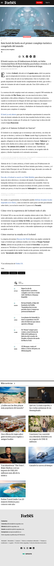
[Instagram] (27, 548)
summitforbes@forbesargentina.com (14, 529)
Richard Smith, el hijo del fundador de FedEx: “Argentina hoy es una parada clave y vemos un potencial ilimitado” (30, 307)
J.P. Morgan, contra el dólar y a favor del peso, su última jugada (30, 349)
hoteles (13, 273)
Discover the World (23, 239)
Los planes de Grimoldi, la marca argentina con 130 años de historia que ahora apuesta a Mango (30, 321)
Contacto (17, 540)
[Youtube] (30, 548)
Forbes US (19, 264)
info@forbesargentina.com (12, 526)
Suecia (21, 273)
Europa (5, 273)
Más (29, 283)
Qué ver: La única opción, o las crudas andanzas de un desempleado (40, 408)
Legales (11, 543)
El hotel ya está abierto (8, 114)
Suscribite (39, 2)
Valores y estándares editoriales (30, 540)
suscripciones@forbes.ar (15, 532)
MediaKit (3, 540)
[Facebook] (21, 548)
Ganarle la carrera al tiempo (40, 465)
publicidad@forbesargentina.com (15, 523)
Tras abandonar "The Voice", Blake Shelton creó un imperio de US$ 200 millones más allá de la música (12, 471)
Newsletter (11, 540)
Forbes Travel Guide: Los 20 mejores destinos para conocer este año (12, 501)
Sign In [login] (48, 2)
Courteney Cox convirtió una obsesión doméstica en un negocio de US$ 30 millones (40, 438)
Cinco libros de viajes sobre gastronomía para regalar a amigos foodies (12, 436)
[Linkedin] (33, 548)
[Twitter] (24, 548)
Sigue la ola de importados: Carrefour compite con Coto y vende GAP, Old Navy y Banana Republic (30, 293)
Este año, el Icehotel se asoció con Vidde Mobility (18, 177)
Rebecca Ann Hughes (8, 49)
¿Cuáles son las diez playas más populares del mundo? (12, 407)
